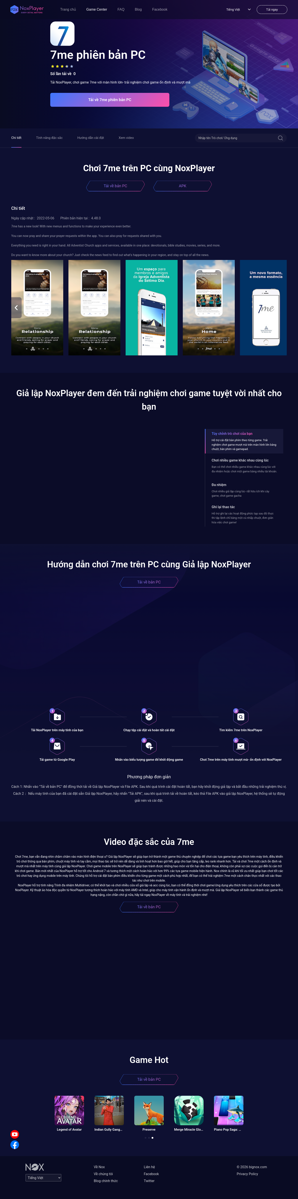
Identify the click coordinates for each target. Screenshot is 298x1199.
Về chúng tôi (103, 1174)
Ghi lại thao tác (223, 507)
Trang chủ (68, 9)
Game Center (96, 9)
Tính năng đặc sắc (49, 138)
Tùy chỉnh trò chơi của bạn (232, 434)
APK (182, 186)
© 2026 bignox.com (252, 1167)
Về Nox (99, 1167)
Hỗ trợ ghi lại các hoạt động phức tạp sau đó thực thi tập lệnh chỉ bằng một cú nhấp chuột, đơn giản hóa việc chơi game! (243, 518)
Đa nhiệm (219, 485)
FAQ (121, 9)
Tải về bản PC (115, 186)
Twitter (149, 1181)
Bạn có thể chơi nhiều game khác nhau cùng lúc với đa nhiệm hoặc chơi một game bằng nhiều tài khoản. (244, 469)
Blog (138, 9)
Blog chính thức (106, 1181)
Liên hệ (149, 1167)
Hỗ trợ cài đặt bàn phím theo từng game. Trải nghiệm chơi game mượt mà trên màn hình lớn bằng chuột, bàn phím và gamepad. (244, 445)
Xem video (126, 138)
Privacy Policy (247, 1174)
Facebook (159, 9)
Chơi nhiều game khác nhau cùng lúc (240, 460)
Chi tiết (16, 138)
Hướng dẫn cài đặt (90, 138)
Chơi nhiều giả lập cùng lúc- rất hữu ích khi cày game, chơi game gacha (240, 493)
